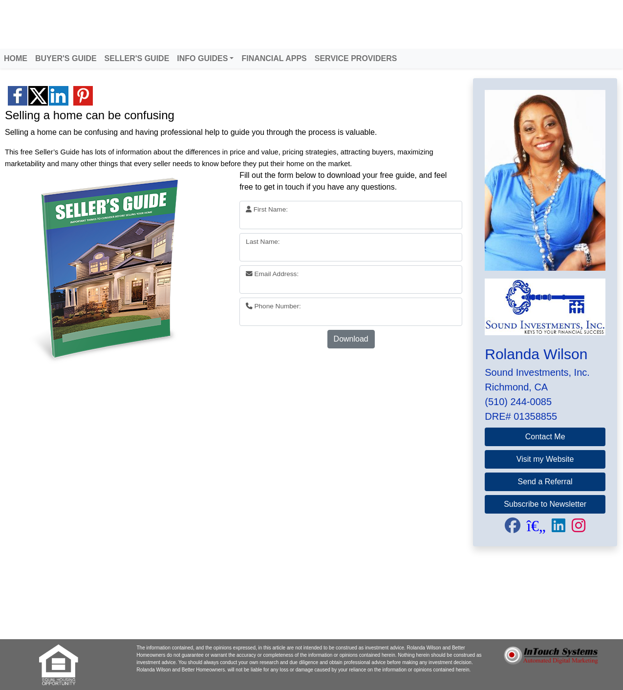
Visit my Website (545, 459)
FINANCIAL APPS (273, 58)
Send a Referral (545, 481)
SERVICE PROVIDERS (356, 58)
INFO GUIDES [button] (202, 58)
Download (351, 339)
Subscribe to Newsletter (545, 504)
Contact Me (545, 436)
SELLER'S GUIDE (137, 58)
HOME (15, 58)
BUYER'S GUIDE (66, 58)
